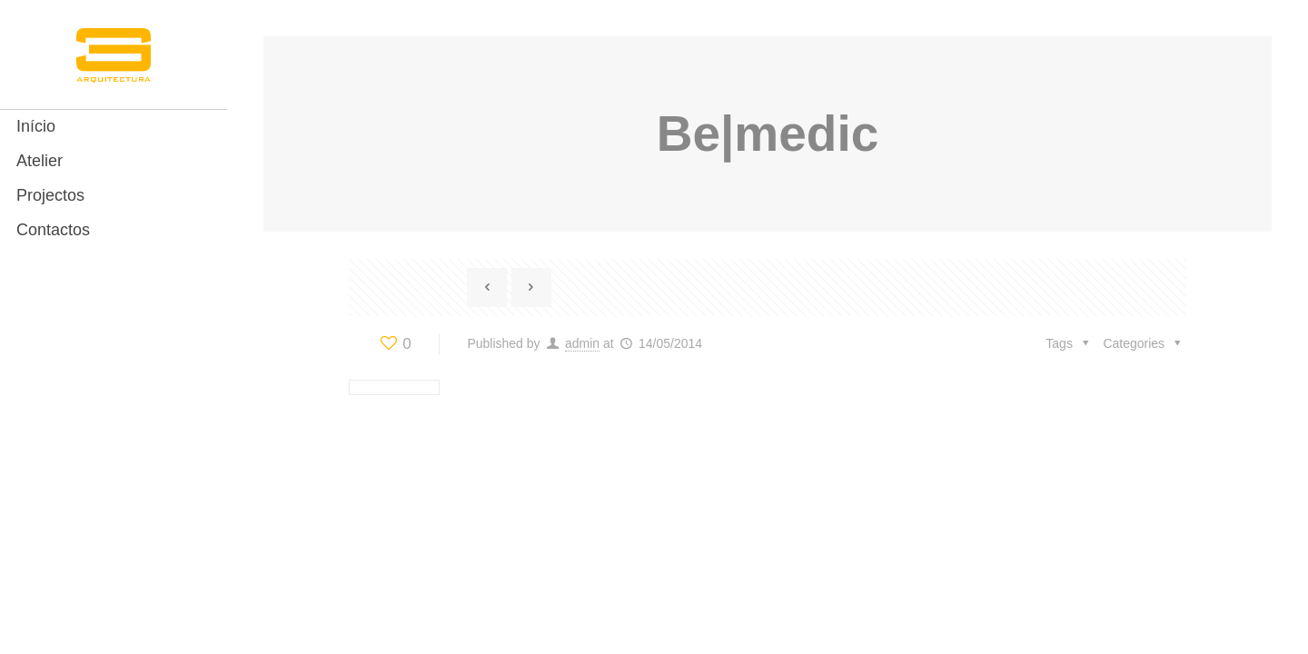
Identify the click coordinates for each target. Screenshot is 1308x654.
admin (582, 343)
